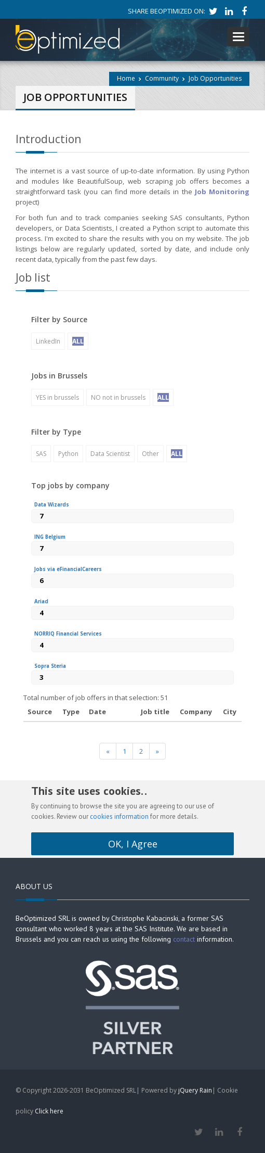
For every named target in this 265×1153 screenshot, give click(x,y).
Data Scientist (110, 453)
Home (126, 78)
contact (184, 939)
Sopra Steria (50, 666)
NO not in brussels (118, 397)
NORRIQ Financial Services (68, 633)
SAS (41, 453)
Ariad (41, 601)
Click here (49, 1111)
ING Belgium (49, 537)
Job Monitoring (220, 191)
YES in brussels (57, 397)
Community (162, 78)
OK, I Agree (132, 844)
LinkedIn (48, 341)
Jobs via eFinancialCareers (68, 569)
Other (150, 453)
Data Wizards (51, 504)
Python (68, 453)
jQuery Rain (195, 1090)
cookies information (119, 816)
